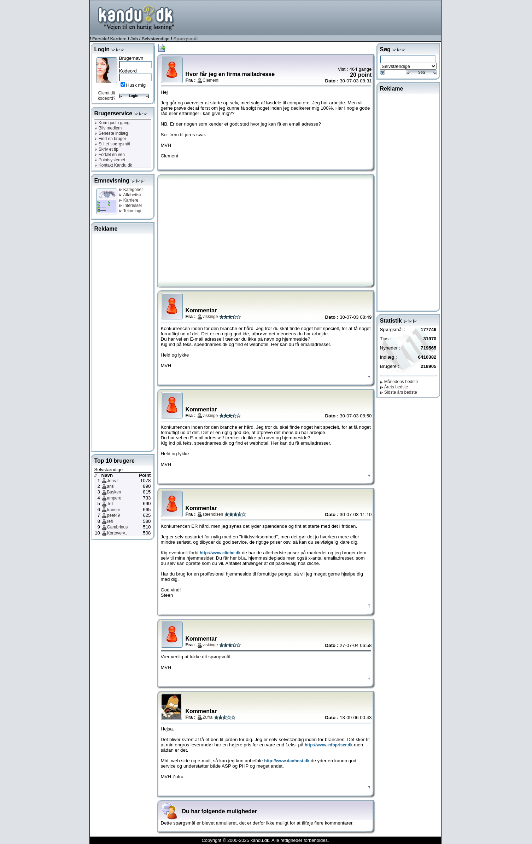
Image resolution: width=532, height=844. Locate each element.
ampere (114, 498)
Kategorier (131, 189)
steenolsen (213, 514)
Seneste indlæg (111, 133)
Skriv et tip (106, 149)
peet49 (113, 515)
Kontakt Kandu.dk (113, 165)
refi (110, 521)
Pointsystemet (109, 159)
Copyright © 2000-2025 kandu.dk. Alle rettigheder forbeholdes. (265, 840)
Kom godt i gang (112, 122)
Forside (99, 38)
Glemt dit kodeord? (106, 96)
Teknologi (130, 210)
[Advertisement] (312, 17)
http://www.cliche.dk (220, 552)
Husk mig (136, 85)
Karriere (118, 38)
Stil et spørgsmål (112, 143)
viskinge (210, 316)
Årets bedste (394, 387)
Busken (114, 492)
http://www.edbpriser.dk (329, 744)
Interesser (130, 205)
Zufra (207, 717)
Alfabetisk (130, 194)
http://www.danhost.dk (286, 760)
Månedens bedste (399, 381)
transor (113, 509)
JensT (113, 480)
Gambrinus (117, 527)
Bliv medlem (108, 128)
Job (134, 38)
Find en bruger (110, 138)
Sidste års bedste (398, 392)
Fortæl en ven (109, 154)
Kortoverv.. (117, 533)
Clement (210, 80)
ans (110, 486)
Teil (110, 503)
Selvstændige (155, 38)
